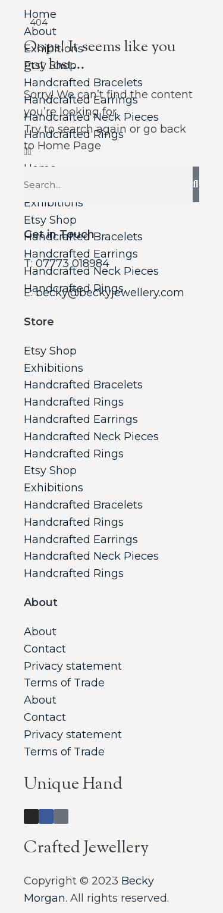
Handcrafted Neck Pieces (91, 271)
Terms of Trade (64, 682)
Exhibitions (53, 368)
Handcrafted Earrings (81, 254)
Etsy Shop (50, 220)
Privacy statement (73, 666)
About (40, 631)
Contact (45, 648)
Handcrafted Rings (74, 288)
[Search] (196, 184)
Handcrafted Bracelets (83, 236)
